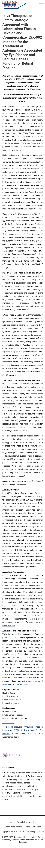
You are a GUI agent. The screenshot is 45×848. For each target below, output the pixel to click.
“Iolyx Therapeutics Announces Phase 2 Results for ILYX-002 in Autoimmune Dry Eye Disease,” (22, 730)
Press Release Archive (26, 822)
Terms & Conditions (33, 827)
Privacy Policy (29, 831)
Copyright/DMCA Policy (11, 831)
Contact (41, 831)
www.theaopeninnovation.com (15, 684)
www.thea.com (32, 681)
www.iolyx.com (8, 625)
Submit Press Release (13, 827)
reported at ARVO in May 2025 (25, 279)
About (12, 822)
